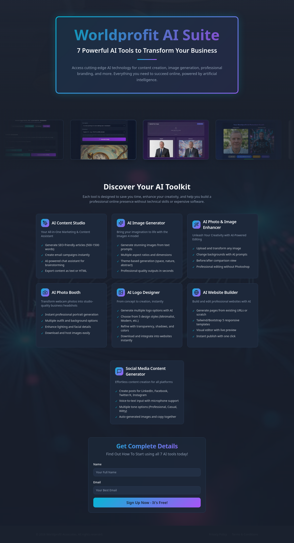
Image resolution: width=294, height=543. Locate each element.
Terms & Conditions (245, 534)
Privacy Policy (218, 534)
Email (97, 482)
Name (97, 464)
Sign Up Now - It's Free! (147, 502)
